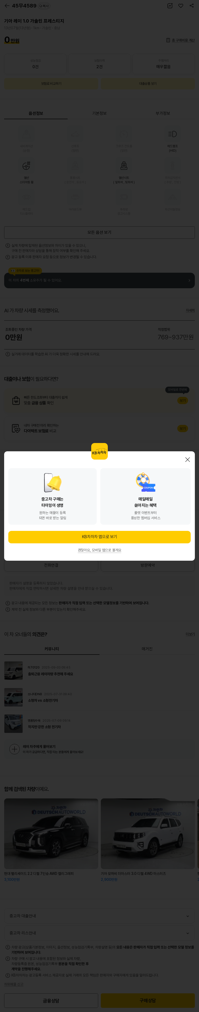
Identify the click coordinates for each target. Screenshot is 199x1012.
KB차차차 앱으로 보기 (99, 536)
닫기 (187, 459)
